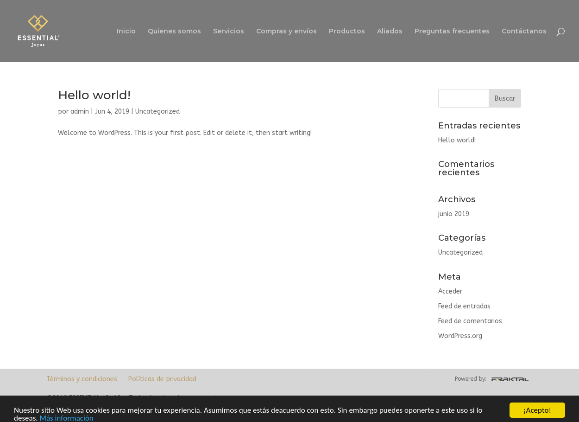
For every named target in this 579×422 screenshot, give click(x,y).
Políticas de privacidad (162, 379)
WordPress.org (460, 336)
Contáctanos (524, 31)
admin (79, 111)
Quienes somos (174, 31)
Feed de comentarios (470, 321)
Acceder (450, 291)
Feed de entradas (464, 306)
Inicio (126, 31)
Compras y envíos (286, 31)
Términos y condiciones (81, 379)
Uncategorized (157, 111)
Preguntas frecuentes (452, 31)
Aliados (390, 31)
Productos (347, 31)
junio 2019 (453, 214)
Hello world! (94, 95)
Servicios (228, 31)
